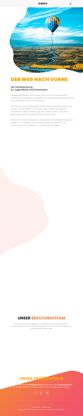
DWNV (42, 3)
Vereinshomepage (56, 387)
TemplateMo (60, 409)
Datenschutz (46, 407)
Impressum (36, 407)
